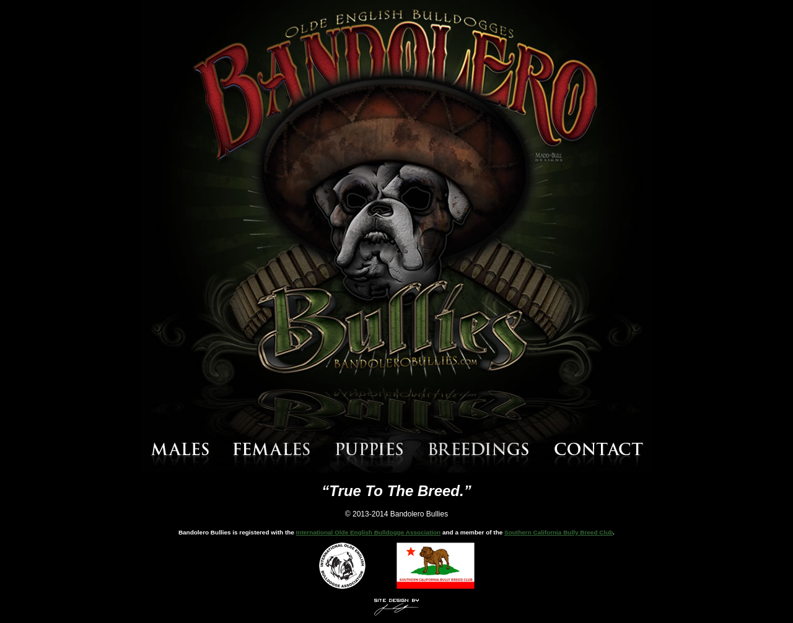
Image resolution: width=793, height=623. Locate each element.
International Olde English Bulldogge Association (368, 532)
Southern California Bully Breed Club (558, 532)
